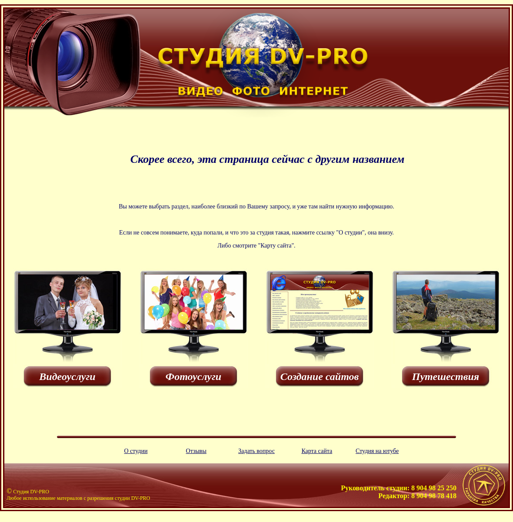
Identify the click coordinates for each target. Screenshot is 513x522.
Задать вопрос (256, 451)
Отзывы (196, 451)
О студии (135, 451)
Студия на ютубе (377, 451)
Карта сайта (316, 451)
